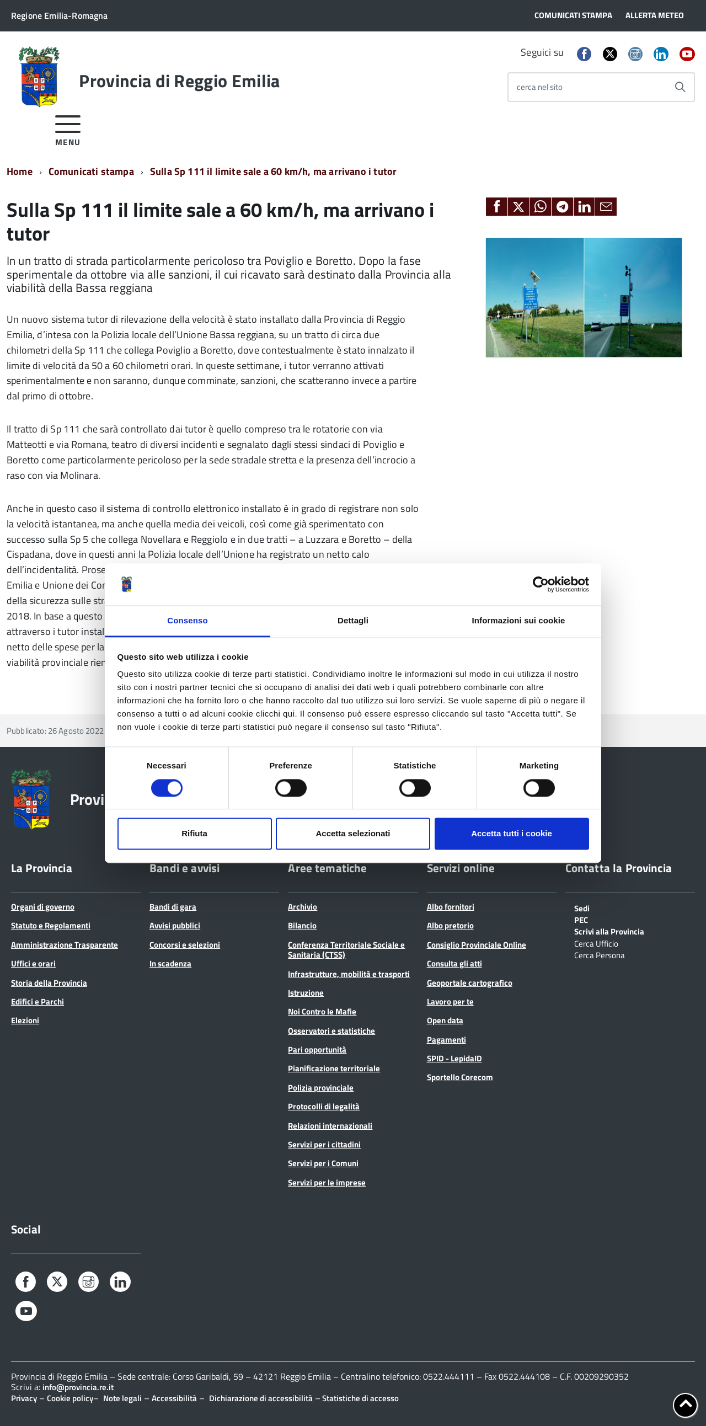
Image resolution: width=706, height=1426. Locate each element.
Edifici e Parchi (37, 1001)
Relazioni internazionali (330, 1125)
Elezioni (25, 1020)
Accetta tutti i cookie (511, 833)
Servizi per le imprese (327, 1182)
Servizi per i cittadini (324, 1144)
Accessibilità (174, 1398)
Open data (445, 1020)
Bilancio (302, 925)
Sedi (582, 907)
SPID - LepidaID (454, 1058)
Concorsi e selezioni (184, 944)
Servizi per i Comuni (323, 1163)
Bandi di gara (172, 906)
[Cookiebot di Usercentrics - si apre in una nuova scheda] (541, 584)
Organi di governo (42, 906)
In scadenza (170, 963)
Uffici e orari (33, 963)
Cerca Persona (599, 954)
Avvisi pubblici (174, 925)
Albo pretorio (450, 925)
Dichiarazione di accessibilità (261, 1398)
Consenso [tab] (187, 621)
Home (20, 171)
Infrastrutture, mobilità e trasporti (349, 974)
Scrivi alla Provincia (609, 930)
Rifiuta (194, 833)
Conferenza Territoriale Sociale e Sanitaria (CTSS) (346, 949)
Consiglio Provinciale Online (476, 944)
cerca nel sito (540, 87)
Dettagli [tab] (353, 621)
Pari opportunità (317, 1049)
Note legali (122, 1398)
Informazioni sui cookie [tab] (518, 621)
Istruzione (306, 992)
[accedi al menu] (68, 128)
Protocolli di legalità (324, 1106)
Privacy (24, 1398)
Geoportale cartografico (469, 982)
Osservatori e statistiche (331, 1030)
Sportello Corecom (460, 1077)
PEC (581, 919)
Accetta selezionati (352, 833)
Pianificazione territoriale (334, 1068)
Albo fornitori (450, 906)
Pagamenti (446, 1039)
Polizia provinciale (321, 1087)
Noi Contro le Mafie (322, 1011)
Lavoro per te (450, 1001)
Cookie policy (70, 1398)
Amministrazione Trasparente (64, 944)
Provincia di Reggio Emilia (179, 80)
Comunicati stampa (91, 171)
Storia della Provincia (49, 982)
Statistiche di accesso (359, 1398)
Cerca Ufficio (596, 942)
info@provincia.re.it (78, 1387)
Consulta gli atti (454, 963)
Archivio (302, 906)
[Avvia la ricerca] (680, 87)
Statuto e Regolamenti (50, 925)
